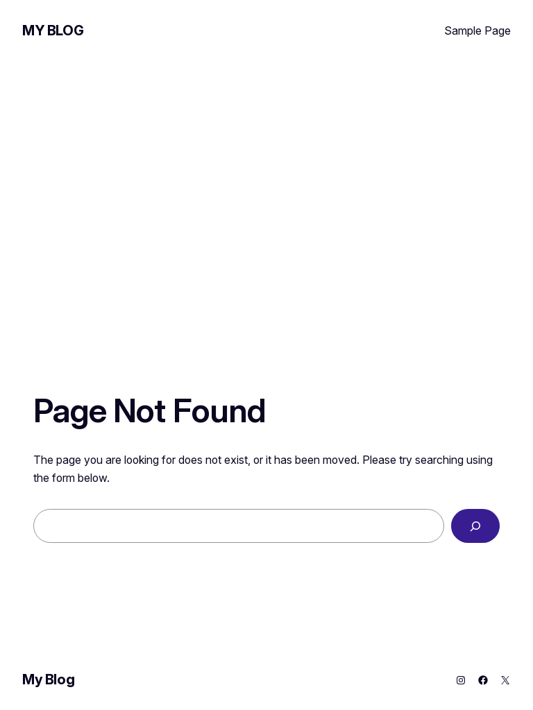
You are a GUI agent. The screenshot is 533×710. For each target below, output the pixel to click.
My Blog (52, 30)
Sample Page (477, 30)
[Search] (475, 526)
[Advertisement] (266, 182)
